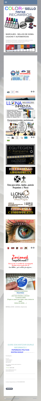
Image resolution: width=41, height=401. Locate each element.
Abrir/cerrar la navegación (20, 2)
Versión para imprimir (9, 398)
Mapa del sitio (16, 398)
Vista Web (34, 398)
